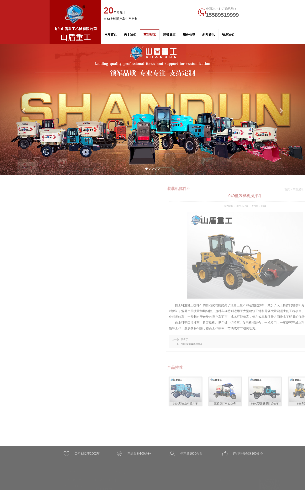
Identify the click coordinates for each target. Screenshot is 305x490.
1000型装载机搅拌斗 (260, 344)
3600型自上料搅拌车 (255, 391)
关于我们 (130, 34)
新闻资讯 (208, 34)
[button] (23, 109)
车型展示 (150, 34)
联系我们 (228, 34)
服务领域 (189, 34)
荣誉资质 (169, 34)
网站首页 (110, 34)
